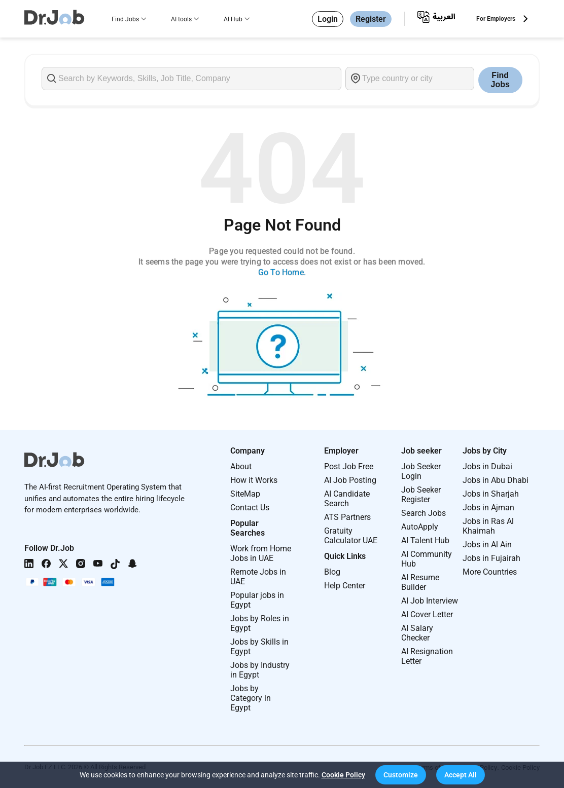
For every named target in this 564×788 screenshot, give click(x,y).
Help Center (344, 585)
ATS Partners (347, 517)
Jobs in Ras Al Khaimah (488, 526)
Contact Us (249, 507)
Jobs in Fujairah (491, 558)
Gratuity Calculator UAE (350, 535)
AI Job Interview (429, 601)
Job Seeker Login (421, 471)
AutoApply (419, 527)
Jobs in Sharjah (491, 494)
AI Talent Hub (425, 540)
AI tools (181, 19)
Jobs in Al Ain (487, 544)
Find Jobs (125, 19)
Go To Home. (282, 272)
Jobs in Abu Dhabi (495, 480)
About (241, 466)
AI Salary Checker (417, 633)
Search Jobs (423, 513)
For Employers (495, 18)
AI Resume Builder (420, 582)
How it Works (253, 480)
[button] (400, 774)
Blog (332, 572)
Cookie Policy (343, 775)
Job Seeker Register (421, 494)
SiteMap (245, 494)
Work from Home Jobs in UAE (260, 553)
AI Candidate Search (347, 498)
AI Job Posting (350, 480)
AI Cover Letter (427, 614)
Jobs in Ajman (488, 507)
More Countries (490, 572)
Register (371, 19)
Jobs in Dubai (487, 466)
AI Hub (233, 19)
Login (328, 19)
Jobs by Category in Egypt (250, 698)
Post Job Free (348, 466)
